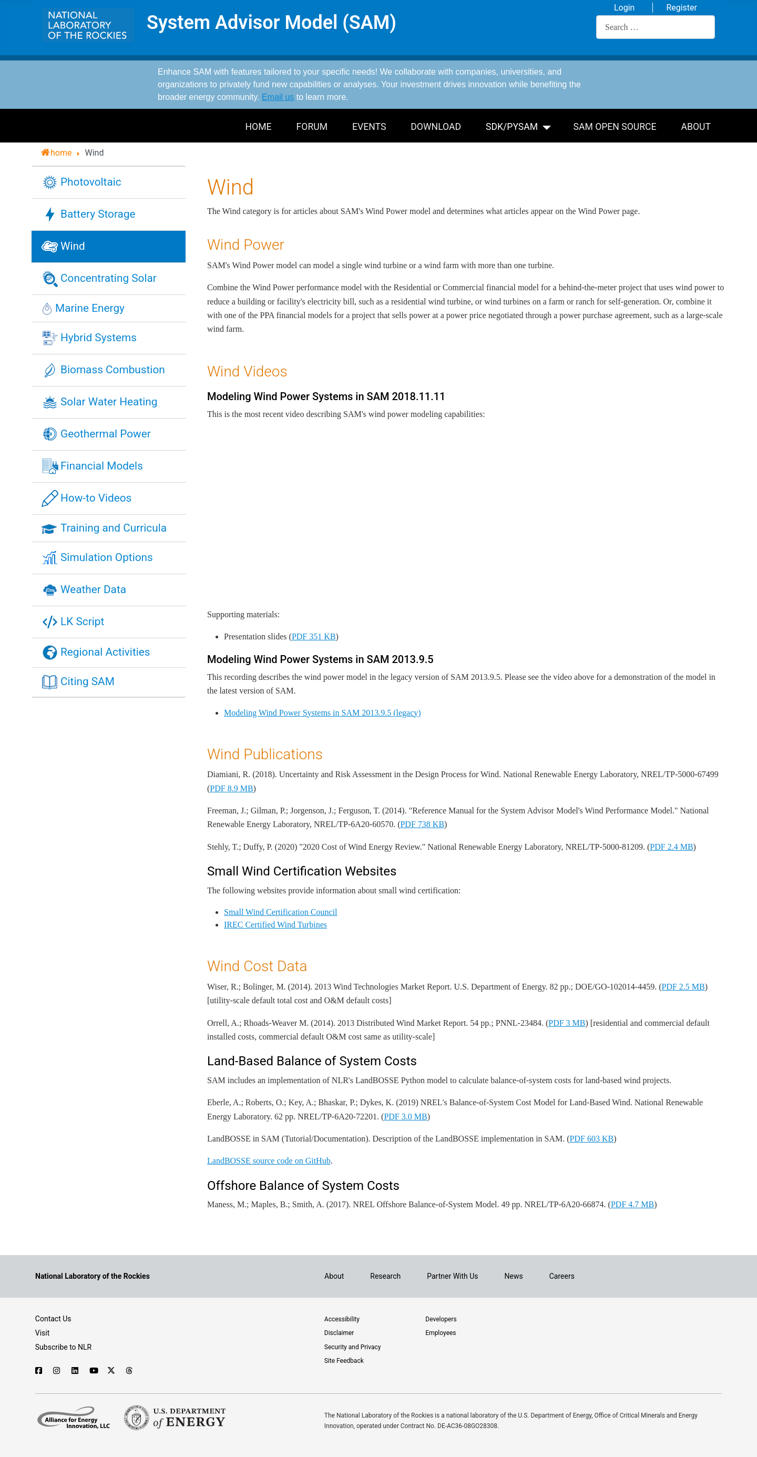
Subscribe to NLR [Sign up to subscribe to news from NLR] (63, 1347)
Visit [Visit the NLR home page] (42, 1333)
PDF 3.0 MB (405, 1116)
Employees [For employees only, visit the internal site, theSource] (440, 1333)
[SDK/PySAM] (549, 126)
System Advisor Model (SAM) (271, 23)
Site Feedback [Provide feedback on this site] (344, 1360)
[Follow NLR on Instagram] (57, 1371)
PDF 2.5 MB (682, 986)
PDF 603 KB (592, 1138)
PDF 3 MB (566, 1022)
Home (258, 126)
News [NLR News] (514, 1276)
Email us (278, 97)
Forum (312, 126)
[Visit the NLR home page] (92, 1276)
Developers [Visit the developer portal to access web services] (440, 1319)
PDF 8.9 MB (231, 788)
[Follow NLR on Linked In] (75, 1371)
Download (436, 126)
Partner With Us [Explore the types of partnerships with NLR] (452, 1276)
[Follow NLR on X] (111, 1371)
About (696, 126)
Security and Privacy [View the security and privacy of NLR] (352, 1347)
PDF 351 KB (314, 636)
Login (624, 8)
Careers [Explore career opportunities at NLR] (562, 1276)
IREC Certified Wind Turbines (275, 924)
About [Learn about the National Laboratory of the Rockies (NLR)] (334, 1276)
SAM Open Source (615, 126)
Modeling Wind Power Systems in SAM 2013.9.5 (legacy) (322, 712)
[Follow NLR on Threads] (130, 1371)
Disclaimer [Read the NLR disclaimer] (339, 1333)
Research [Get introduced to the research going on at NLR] (385, 1276)
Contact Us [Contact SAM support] (53, 1319)
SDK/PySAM (512, 126)
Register (681, 8)
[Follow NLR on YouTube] (93, 1371)
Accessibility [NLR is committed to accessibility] (342, 1319)
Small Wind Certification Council (280, 912)
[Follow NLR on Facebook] (39, 1371)
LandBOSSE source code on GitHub (269, 1160)
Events (369, 126)
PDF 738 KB (422, 824)
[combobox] (655, 27)
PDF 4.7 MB (632, 1204)
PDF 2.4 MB (671, 846)
